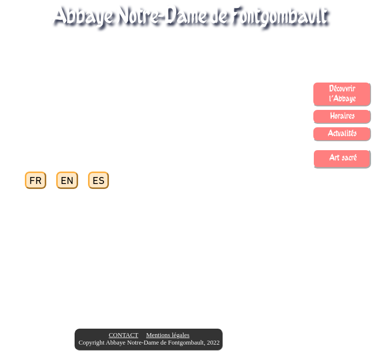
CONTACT (123, 335)
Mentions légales (167, 335)
